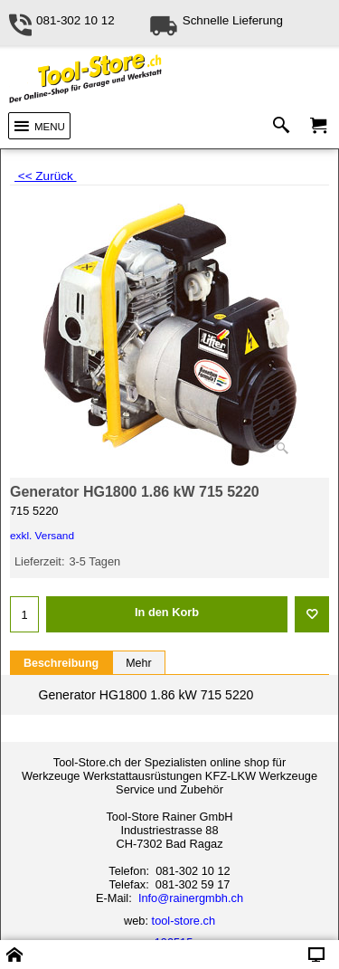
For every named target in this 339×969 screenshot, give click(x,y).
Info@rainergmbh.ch (190, 898)
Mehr (138, 663)
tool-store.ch (183, 920)
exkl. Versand (42, 535)
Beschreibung (61, 663)
